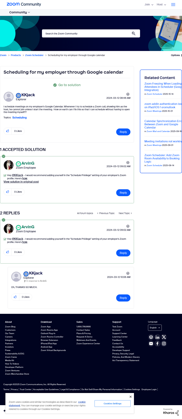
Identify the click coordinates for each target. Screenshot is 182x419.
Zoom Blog (10, 326)
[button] (8, 131)
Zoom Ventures (12, 370)
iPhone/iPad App (49, 343)
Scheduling (19, 117)
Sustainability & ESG (14, 353)
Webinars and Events (86, 340)
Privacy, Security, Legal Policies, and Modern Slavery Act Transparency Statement (126, 357)
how (24, 178)
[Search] (91, 33)
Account (116, 330)
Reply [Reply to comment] (123, 192)
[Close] (131, 397)
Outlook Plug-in (48, 333)
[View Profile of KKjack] (28, 95)
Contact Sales (83, 330)
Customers (10, 330)
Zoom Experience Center (88, 343)
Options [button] (175, 55)
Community (19, 12)
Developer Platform (14, 367)
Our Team (9, 333)
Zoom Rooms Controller (52, 336)
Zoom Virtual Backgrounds (53, 350)
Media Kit (9, 360)
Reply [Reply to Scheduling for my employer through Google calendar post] (123, 132)
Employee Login (149, 389)
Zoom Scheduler (34, 55)
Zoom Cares (11, 357)
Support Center (119, 333)
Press (7, 350)
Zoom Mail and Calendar (158, 131)
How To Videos (12, 363)
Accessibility (118, 347)
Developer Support (121, 350)
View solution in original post (21, 182)
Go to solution (69, 85)
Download (46, 322)
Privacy (14, 389)
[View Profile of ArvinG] (27, 163)
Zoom (3, 55)
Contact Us (117, 343)
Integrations (10, 340)
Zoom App (46, 326)
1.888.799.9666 (83, 326)
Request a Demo (84, 336)
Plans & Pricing (83, 333)
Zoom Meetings (154, 111)
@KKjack (17, 175)
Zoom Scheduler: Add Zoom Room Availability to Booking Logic (162, 158)
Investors (9, 347)
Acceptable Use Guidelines (46, 389)
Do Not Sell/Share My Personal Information (102, 389)
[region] (69, 403)
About (8, 322)
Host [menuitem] (161, 4)
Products (16, 55)
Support (116, 322)
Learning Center (120, 336)
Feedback (117, 340)
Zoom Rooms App (49, 330)
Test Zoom (117, 326)
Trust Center (25, 389)
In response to (36, 281)
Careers (9, 336)
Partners (9, 343)
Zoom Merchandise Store (17, 374)
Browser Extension (49, 340)
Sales (79, 322)
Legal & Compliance (70, 389)
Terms (6, 389)
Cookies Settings (132, 389)
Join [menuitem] (149, 4)
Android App (46, 347)
